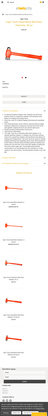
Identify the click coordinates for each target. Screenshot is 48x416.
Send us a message (38, 414)
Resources (5, 393)
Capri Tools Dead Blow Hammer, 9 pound (13, 203)
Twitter (7, 400)
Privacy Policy (40, 408)
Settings (6, 413)
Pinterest (10, 400)
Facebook (3, 400)
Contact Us (5, 391)
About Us (4, 388)
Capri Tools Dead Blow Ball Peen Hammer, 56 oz (13, 278)
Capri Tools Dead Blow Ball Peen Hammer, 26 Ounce (13, 316)
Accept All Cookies (30, 413)
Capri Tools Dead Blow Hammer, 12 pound (13, 241)
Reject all (16, 413)
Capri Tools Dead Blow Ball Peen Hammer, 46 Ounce (13, 354)
